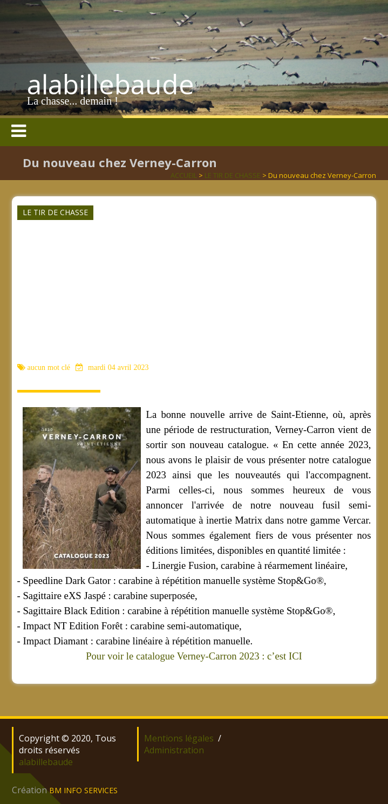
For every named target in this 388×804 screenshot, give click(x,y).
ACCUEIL (184, 175)
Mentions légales (179, 738)
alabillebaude (110, 84)
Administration (174, 750)
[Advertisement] (193, 279)
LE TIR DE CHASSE (233, 175)
